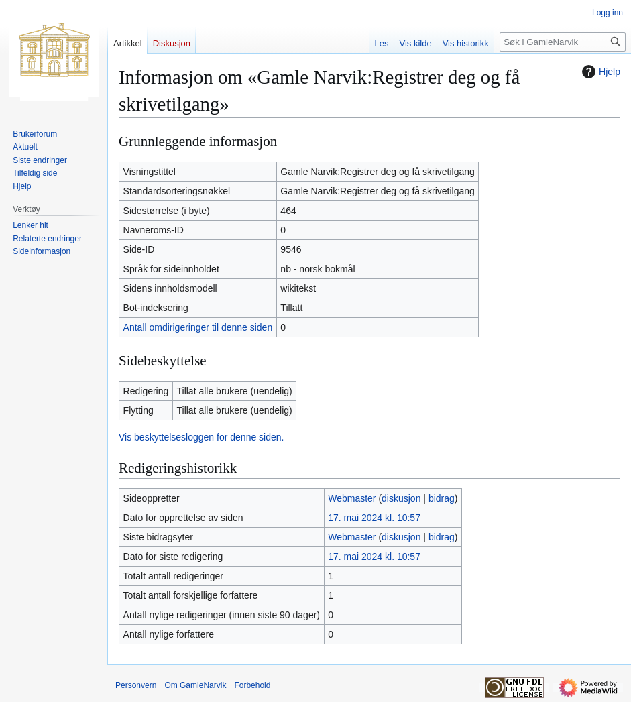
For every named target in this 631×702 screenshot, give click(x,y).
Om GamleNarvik (195, 685)
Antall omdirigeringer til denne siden (198, 327)
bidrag (441, 498)
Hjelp (599, 71)
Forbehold (252, 685)
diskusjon (401, 498)
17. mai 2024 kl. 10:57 (374, 517)
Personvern (135, 685)
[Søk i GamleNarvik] (563, 42)
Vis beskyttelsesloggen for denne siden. (201, 437)
